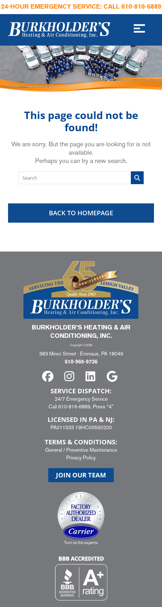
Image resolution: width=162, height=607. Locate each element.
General (53, 450)
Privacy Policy (81, 458)
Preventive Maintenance (91, 450)
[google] (113, 376)
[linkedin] (92, 376)
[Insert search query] (81, 177)
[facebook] (49, 376)
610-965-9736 (81, 362)
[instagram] (70, 376)
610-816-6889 (141, 7)
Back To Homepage (81, 213)
